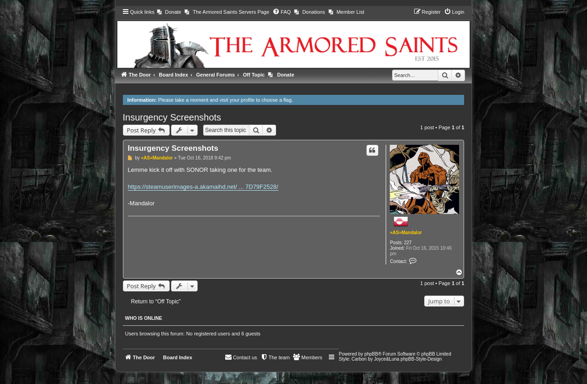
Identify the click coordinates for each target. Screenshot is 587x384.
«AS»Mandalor (405, 232)
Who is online (143, 318)
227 (408, 242)
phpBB (371, 354)
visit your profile (237, 100)
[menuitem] (169, 12)
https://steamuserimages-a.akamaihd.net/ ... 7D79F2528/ (203, 186)
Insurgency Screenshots (172, 117)
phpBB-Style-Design (421, 359)
